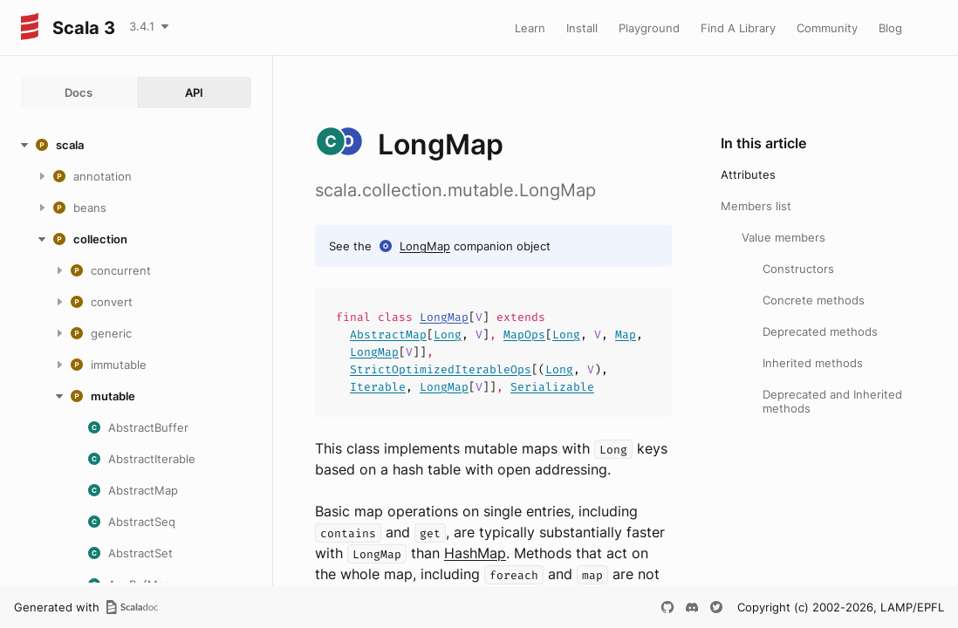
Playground (649, 28)
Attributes (748, 174)
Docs (78, 92)
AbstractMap (388, 334)
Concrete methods (814, 300)
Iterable (378, 386)
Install (582, 28)
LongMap (425, 246)
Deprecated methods (820, 331)
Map (625, 334)
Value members (783, 237)
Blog (890, 28)
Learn (530, 28)
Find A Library (738, 28)
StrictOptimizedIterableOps (440, 369)
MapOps (524, 334)
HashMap (475, 553)
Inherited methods (813, 363)
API (194, 92)
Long (448, 334)
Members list (756, 206)
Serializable (552, 386)
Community (827, 28)
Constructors (798, 269)
